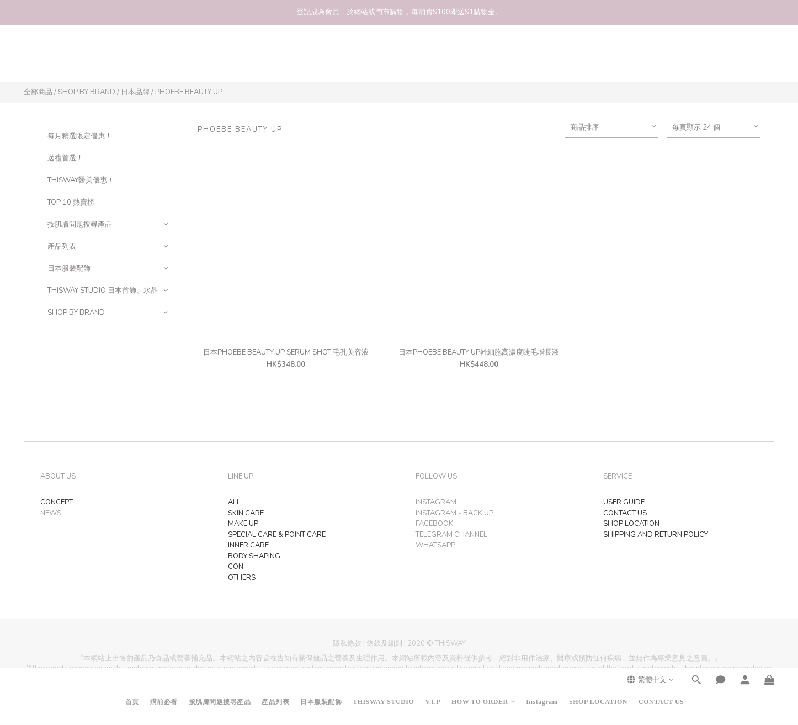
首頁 (132, 58)
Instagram (542, 58)
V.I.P (432, 58)
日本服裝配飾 (321, 58)
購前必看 (164, 58)
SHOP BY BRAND (86, 92)
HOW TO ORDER (483, 58)
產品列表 (275, 58)
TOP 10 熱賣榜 (70, 202)
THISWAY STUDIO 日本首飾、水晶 (102, 291)
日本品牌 (135, 92)
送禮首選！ (65, 158)
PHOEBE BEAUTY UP (188, 92)
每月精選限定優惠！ (79, 136)
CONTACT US (661, 58)
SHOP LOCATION (598, 58)
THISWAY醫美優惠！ (80, 180)
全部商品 (38, 92)
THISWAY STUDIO (383, 58)
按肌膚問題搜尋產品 (220, 58)
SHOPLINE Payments (420, 711)
